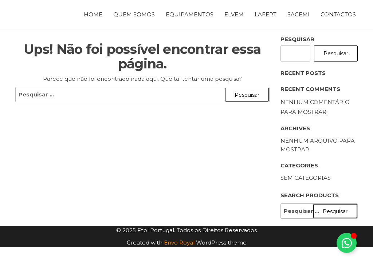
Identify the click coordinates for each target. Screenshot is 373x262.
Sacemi (298, 14)
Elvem (234, 14)
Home (93, 14)
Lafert (265, 14)
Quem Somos (134, 14)
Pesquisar (297, 39)
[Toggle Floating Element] (347, 243)
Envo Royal (179, 242)
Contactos (338, 14)
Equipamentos (189, 14)
